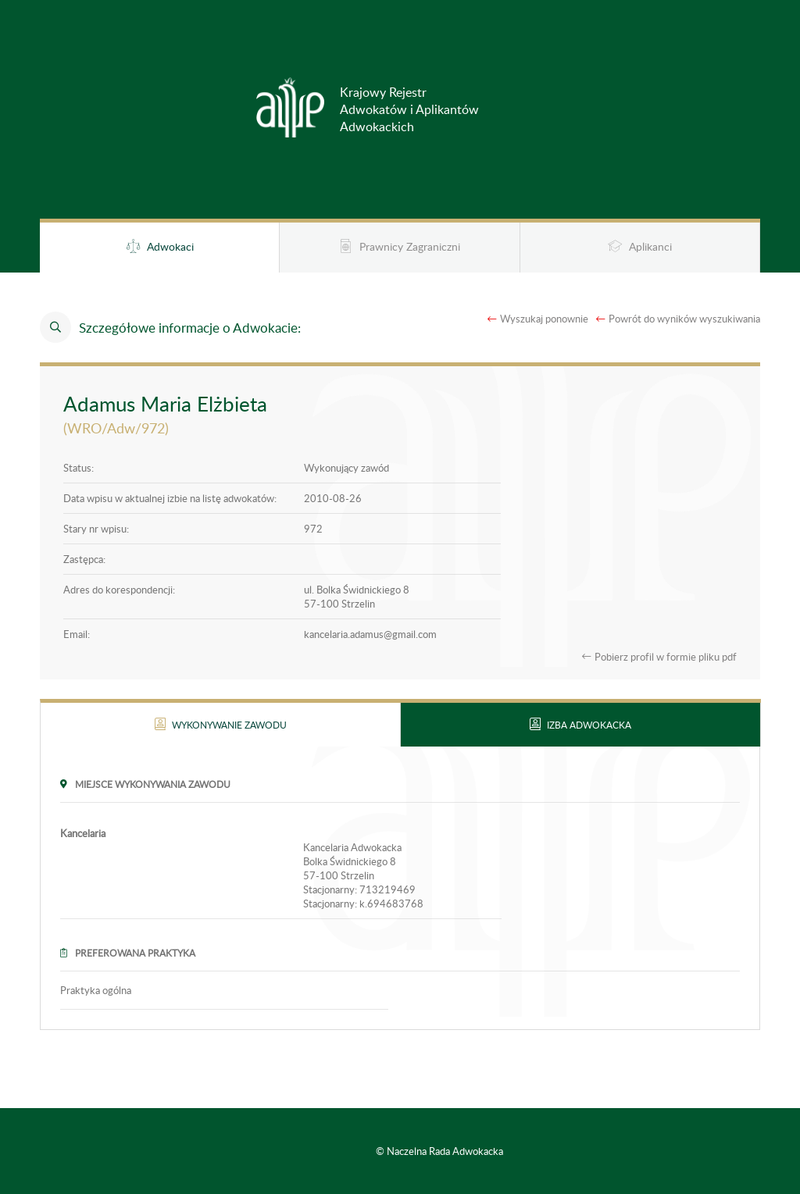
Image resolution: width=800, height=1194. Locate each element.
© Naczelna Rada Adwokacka (439, 1151)
